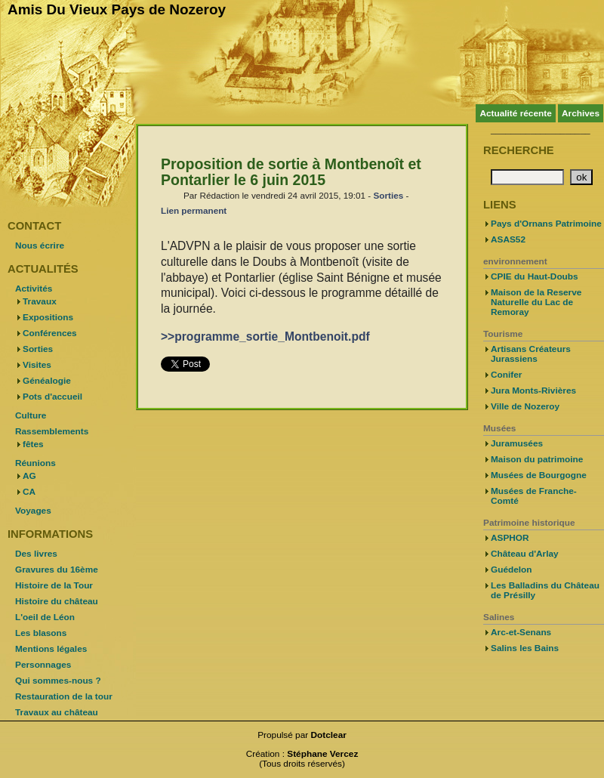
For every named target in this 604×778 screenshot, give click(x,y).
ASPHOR (510, 538)
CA (29, 491)
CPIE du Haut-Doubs (534, 276)
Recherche (518, 150)
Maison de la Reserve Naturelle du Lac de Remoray (536, 302)
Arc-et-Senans (521, 632)
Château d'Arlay (525, 553)
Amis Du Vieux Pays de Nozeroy (117, 9)
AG (29, 476)
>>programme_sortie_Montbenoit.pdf (265, 336)
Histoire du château (56, 601)
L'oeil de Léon (45, 617)
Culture (30, 415)
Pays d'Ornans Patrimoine (546, 223)
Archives (580, 113)
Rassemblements (51, 431)
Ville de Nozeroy (525, 406)
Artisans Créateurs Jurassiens (531, 354)
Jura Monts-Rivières (533, 390)
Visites (37, 365)
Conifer (506, 374)
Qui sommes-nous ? (58, 680)
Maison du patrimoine (537, 459)
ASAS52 (508, 239)
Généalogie (47, 380)
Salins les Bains (525, 648)
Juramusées (517, 443)
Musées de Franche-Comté (534, 496)
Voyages (33, 510)
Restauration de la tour (63, 696)
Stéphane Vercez (322, 754)
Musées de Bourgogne (539, 475)
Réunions (35, 463)
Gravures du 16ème (56, 569)
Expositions (48, 317)
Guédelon (511, 569)
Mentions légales (51, 649)
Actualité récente (515, 113)
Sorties (388, 195)
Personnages (43, 664)
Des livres (36, 553)
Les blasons (40, 633)
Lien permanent (193, 210)
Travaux (40, 301)
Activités (33, 288)
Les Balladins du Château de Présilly (545, 590)
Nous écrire (39, 245)
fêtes (33, 444)
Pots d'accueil (52, 396)
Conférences (50, 333)
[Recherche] (527, 177)
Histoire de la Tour (54, 585)
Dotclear (329, 735)
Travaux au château (56, 712)
